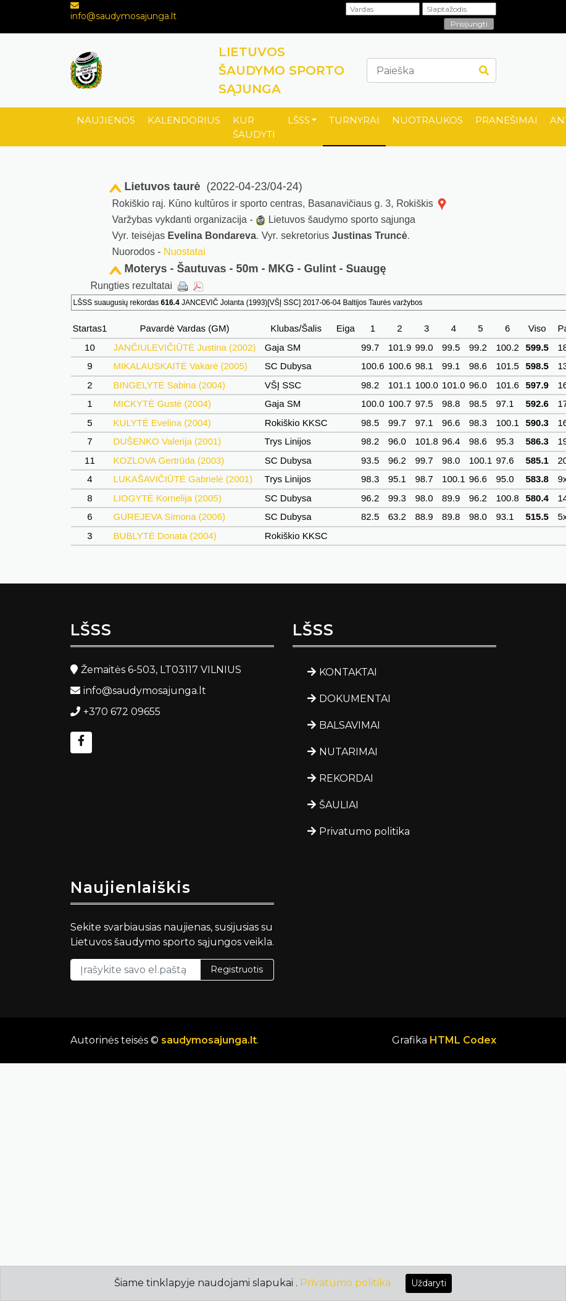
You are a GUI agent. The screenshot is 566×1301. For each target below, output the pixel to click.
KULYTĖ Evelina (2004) (161, 422)
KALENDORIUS (184, 120)
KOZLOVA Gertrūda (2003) (168, 460)
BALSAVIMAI (349, 725)
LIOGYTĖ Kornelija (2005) (166, 498)
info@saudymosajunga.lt (123, 16)
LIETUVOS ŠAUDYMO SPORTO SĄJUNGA (281, 70)
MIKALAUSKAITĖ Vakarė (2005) (180, 366)
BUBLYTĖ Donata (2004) (164, 535)
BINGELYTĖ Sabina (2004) (169, 385)
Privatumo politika (364, 831)
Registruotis (236, 969)
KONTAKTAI (348, 672)
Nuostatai (185, 251)
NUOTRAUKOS (427, 120)
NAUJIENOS (106, 120)
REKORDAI (346, 778)
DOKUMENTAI (355, 699)
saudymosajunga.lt (209, 1040)
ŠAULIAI (339, 805)
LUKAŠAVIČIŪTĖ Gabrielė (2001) (182, 479)
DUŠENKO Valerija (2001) (166, 441)
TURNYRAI (354, 120)
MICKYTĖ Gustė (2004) (162, 403)
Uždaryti (428, 1283)
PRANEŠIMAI (506, 120)
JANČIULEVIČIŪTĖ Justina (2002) (184, 347)
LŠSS (299, 120)
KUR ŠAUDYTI (254, 127)
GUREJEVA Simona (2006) (169, 516)
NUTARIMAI (348, 752)
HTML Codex (463, 1040)
